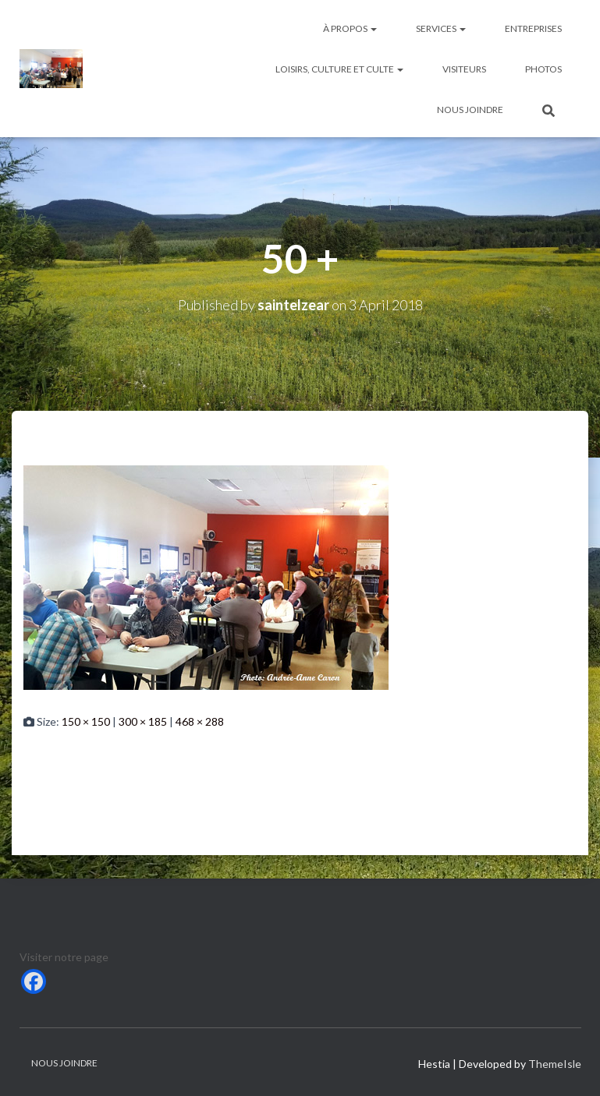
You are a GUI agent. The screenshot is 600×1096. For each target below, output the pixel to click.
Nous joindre (470, 109)
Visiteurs (464, 69)
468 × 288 (200, 721)
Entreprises (533, 28)
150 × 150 (86, 721)
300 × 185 (143, 721)
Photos (543, 69)
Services (441, 28)
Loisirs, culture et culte (339, 69)
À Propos (350, 28)
